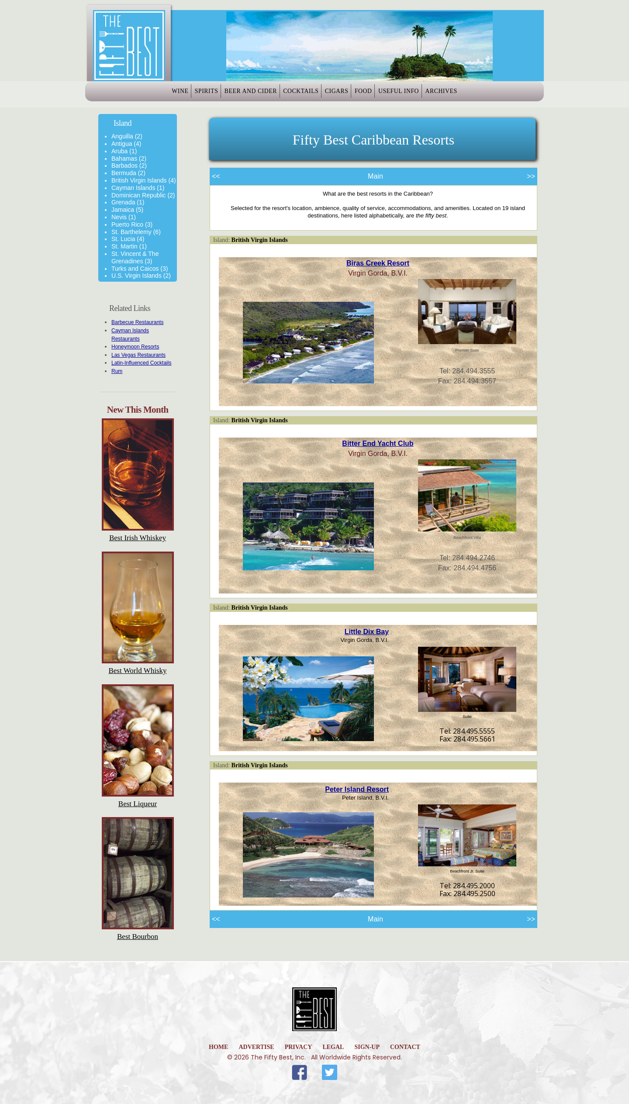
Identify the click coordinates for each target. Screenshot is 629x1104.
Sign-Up (367, 1047)
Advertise (256, 1047)
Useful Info (428, 94)
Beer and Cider (233, 94)
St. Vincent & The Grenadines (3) (135, 257)
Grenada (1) (127, 202)
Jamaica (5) (127, 209)
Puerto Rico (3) (131, 224)
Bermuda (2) (128, 172)
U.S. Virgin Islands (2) (141, 275)
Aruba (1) (124, 151)
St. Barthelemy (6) (136, 231)
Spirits (177, 94)
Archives (483, 94)
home (218, 1047)
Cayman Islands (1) (137, 187)
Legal (333, 1047)
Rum (116, 371)
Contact (405, 1047)
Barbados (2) (129, 165)
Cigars (342, 94)
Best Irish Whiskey (137, 538)
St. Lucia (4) (127, 238)
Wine (138, 94)
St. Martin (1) (129, 246)
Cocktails (294, 94)
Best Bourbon (137, 936)
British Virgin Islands (260, 240)
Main (375, 176)
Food (381, 94)
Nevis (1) (123, 217)
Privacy (298, 1047)
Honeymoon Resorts (135, 347)
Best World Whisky (137, 670)
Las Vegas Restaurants (138, 355)
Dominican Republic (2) (143, 195)
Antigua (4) (126, 143)
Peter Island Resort (357, 789)
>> (531, 176)
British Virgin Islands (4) (143, 180)
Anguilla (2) (126, 136)
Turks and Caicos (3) (139, 268)
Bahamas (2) (128, 158)
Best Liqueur (137, 804)
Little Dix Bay (367, 631)
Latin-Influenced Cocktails (141, 363)
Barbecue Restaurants (137, 322)
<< (216, 176)
